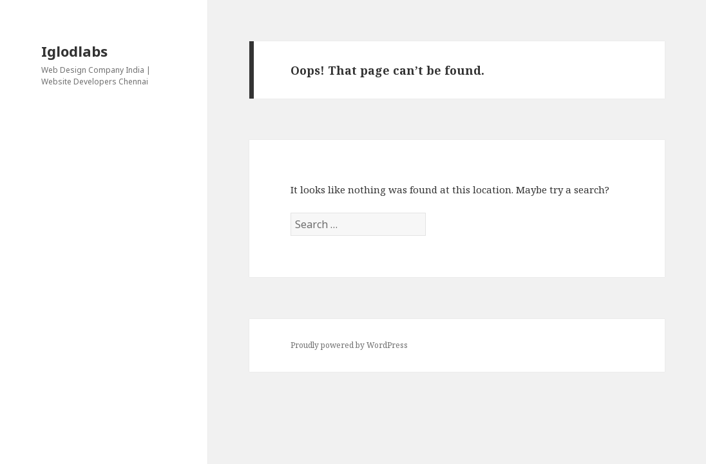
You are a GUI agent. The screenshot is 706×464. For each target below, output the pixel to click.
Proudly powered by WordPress (349, 345)
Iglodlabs (74, 51)
